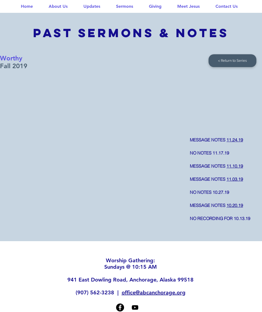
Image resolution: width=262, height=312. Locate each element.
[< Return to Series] (232, 60)
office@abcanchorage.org (154, 292)
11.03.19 (234, 179)
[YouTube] (135, 307)
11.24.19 (234, 139)
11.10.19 (234, 166)
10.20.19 (234, 205)
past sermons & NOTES (131, 32)
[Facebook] (120, 307)
